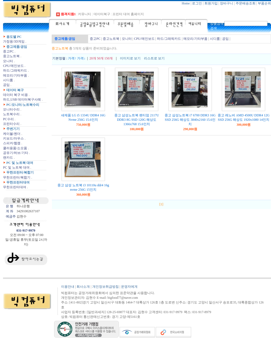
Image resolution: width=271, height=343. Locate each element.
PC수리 (8, 119)
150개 (108, 58)
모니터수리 (11, 109)
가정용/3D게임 (14, 41)
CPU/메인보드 (13, 66)
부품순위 (264, 3)
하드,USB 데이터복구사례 (22, 99)
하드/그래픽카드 (15, 70)
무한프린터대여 (18, 182)
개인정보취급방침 (105, 287)
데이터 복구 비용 (15, 95)
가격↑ (72, 58)
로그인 (197, 3)
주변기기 (13, 129)
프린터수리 (11, 124)
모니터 (8, 61)
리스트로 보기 (154, 58)
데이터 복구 (15, 90)
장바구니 (226, 3)
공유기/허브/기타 (15, 153)
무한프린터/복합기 (20, 172)
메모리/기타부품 (15, 75)
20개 (93, 58)
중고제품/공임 (16, 47)
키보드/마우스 (13, 138)
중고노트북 (11, 56)
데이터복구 (102, 14)
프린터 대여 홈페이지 (128, 14)
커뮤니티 (84, 14)
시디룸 (8, 80)
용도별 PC (14, 37)
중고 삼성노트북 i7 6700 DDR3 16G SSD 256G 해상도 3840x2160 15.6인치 (190, 119)
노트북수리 (11, 114)
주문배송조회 (246, 3)
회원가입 (211, 3)
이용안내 (67, 287)
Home (186, 3)
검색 (213, 28)
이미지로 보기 (130, 58)
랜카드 (8, 157)
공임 (6, 85)
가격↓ (81, 58)
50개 (100, 58)
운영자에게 (129, 287)
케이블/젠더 (11, 134)
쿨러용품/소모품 (15, 148)
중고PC (8, 51)
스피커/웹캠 (11, 143)
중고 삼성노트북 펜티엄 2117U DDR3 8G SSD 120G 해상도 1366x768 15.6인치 (136, 119)
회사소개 (83, 287)
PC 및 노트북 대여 (19, 163)
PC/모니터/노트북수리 (22, 105)
